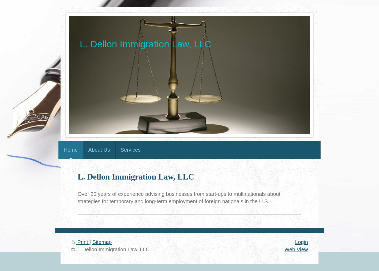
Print (80, 242)
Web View (296, 249)
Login (301, 242)
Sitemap (102, 242)
